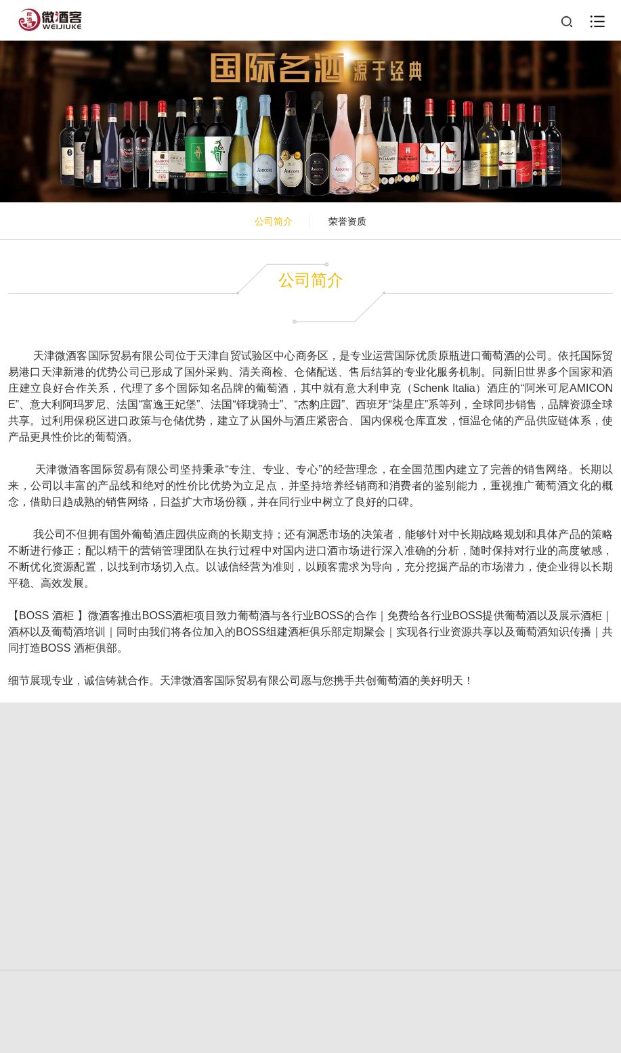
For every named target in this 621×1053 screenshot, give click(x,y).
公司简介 (274, 221)
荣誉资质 (347, 221)
